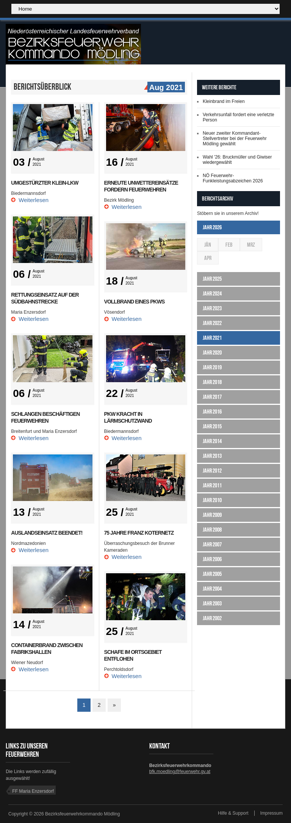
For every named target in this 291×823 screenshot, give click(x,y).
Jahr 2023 (212, 308)
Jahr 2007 (212, 544)
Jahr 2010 (212, 500)
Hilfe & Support (233, 813)
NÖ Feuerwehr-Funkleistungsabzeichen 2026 (233, 178)
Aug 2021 (165, 87)
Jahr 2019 (212, 367)
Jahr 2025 (212, 278)
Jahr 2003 (212, 603)
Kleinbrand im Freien (224, 101)
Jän (207, 244)
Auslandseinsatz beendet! (46, 533)
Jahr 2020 (212, 352)
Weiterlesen (33, 200)
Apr (207, 258)
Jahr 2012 (212, 470)
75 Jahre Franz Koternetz (139, 533)
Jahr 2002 (212, 618)
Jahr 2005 (212, 574)
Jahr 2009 (212, 515)
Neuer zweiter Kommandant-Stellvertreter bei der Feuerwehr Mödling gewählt (235, 138)
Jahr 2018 (212, 382)
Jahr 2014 (212, 441)
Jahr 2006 (212, 559)
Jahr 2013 (212, 456)
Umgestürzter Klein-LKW (44, 183)
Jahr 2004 (212, 588)
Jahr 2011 (212, 485)
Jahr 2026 (212, 227)
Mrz (251, 244)
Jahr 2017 (212, 397)
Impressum (271, 813)
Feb (229, 244)
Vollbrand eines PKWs (134, 302)
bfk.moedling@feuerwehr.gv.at (179, 771)
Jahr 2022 (212, 323)
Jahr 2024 (212, 293)
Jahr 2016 (212, 411)
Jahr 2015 (212, 426)
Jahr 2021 (212, 337)
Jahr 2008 (212, 529)
